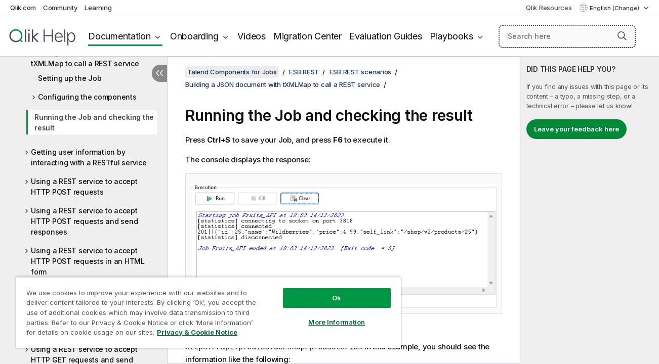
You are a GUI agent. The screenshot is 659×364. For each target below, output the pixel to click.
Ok (334, 298)
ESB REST (304, 72)
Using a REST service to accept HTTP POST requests (84, 186)
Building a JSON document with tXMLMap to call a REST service (85, 58)
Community (60, 8)
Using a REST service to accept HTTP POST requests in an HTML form (88, 261)
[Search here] (567, 36)
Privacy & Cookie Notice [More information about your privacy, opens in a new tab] (197, 332)
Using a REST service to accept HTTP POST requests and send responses (84, 221)
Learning (98, 8)
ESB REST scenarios (361, 72)
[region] (207, 312)
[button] (622, 36)
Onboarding (194, 36)
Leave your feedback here (576, 129)
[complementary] (589, 210)
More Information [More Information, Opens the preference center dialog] (334, 322)
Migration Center (307, 36)
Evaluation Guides (385, 36)
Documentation (119, 36)
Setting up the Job (70, 78)
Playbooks (451, 36)
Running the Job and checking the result (94, 122)
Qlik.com (23, 8)
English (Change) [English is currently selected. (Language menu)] (615, 8)
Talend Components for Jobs (232, 72)
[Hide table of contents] (159, 73)
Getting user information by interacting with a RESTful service (89, 157)
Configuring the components (87, 97)
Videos (251, 36)
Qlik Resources (549, 8)
